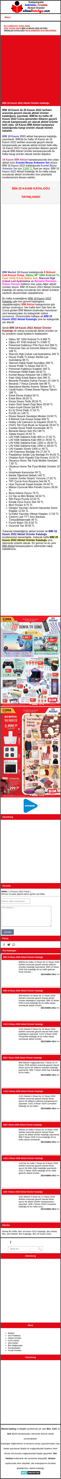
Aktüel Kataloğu (36, 1468)
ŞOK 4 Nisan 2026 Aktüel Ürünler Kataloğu (23, 1192)
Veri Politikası (14, 1335)
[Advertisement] (30, 69)
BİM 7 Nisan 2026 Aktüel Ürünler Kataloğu (22, 1058)
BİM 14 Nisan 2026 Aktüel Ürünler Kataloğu (23, 957)
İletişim (11, 1333)
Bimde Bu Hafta (9, 1231)
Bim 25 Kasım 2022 (42, 1234)
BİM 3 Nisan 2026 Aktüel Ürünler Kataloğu (22, 1125)
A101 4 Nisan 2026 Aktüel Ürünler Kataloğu (23, 1091)
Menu (8, 17)
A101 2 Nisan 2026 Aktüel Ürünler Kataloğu (23, 1158)
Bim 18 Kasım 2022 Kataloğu (32, 1231)
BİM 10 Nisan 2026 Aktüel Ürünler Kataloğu (23, 991)
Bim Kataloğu (25, 1234)
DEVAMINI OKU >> (50, 974)
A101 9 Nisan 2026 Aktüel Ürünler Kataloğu (23, 1024)
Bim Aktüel (52, 1231)
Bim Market (12, 1234)
